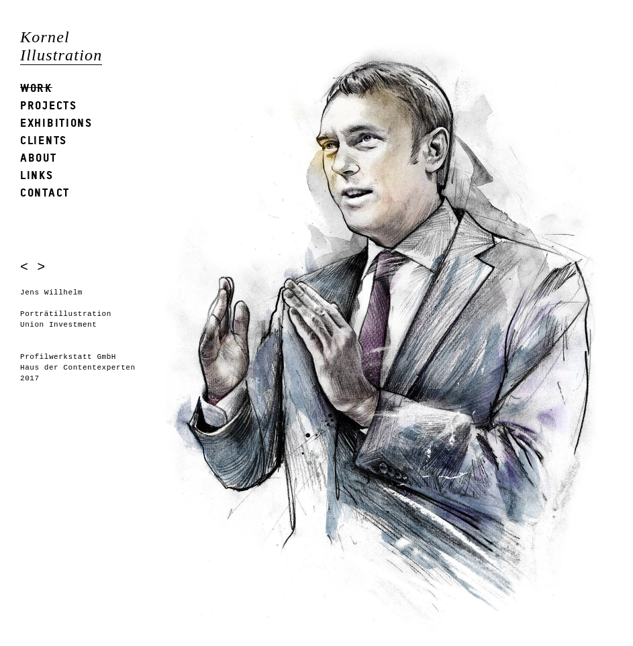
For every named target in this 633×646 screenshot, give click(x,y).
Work (36, 87)
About (38, 157)
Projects (48, 105)
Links (37, 175)
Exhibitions (56, 122)
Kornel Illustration (61, 46)
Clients (43, 140)
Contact (45, 192)
